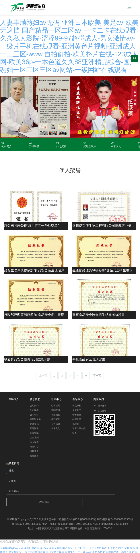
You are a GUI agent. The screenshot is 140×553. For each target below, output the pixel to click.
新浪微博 (100, 406)
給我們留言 (12, 463)
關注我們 (99, 399)
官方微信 (100, 411)
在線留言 (44, 502)
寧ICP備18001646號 (84, 519)
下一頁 (97, 375)
